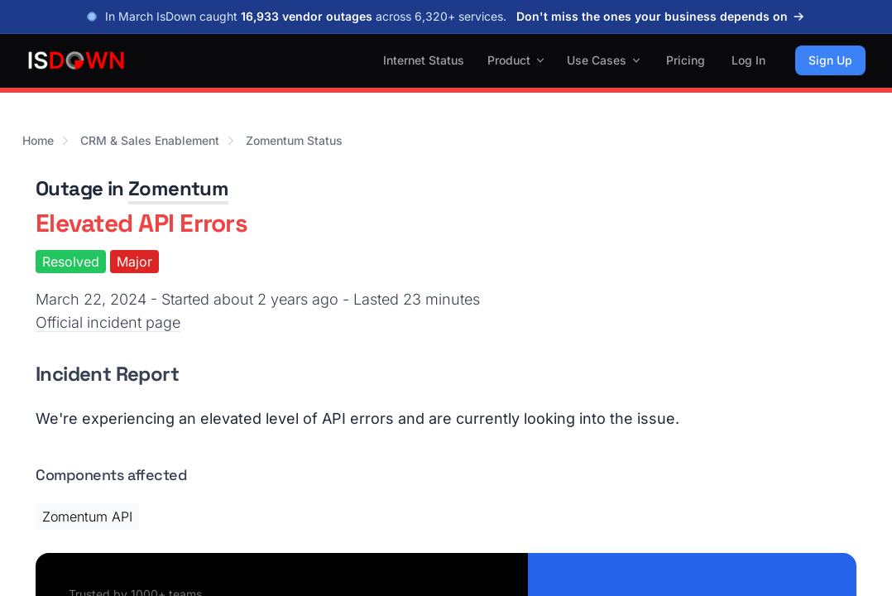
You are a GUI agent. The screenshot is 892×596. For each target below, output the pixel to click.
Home (38, 140)
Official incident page (108, 322)
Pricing (685, 60)
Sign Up (830, 60)
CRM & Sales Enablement (149, 140)
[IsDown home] (76, 60)
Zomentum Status (294, 140)
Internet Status (423, 60)
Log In (748, 60)
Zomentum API (87, 516)
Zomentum (178, 188)
